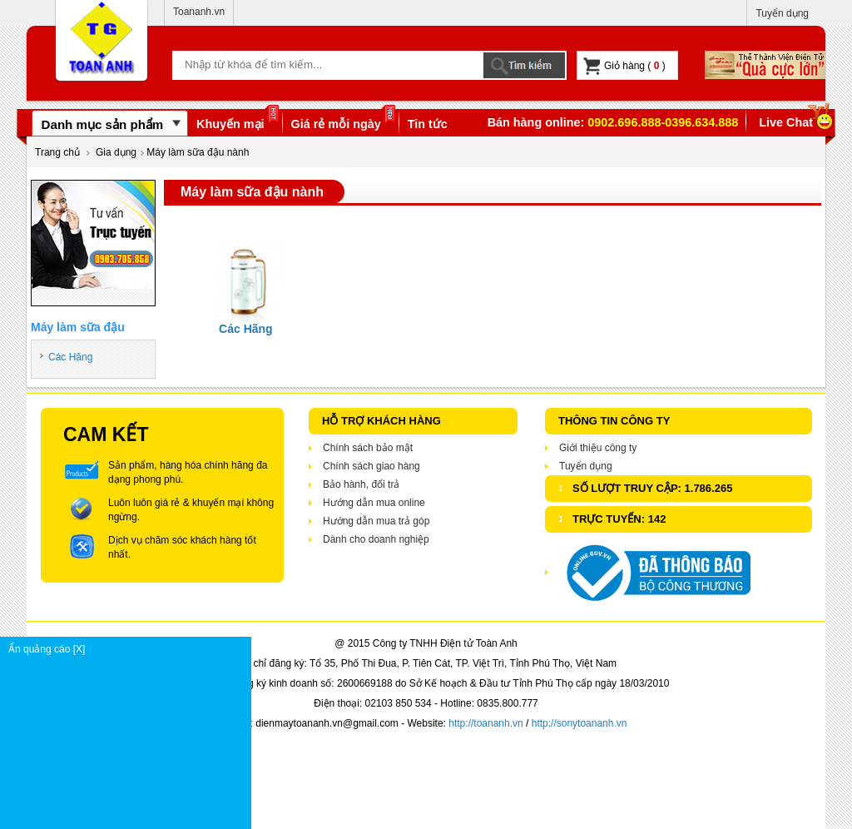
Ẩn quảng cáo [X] (129, 649)
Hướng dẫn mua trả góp (376, 521)
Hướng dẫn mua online (374, 503)
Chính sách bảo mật (368, 448)
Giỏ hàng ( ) (624, 66)
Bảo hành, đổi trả (361, 484)
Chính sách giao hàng (371, 466)
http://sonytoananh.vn (579, 723)
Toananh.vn (199, 11)
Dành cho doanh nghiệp (376, 539)
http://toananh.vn (485, 723)
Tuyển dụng (782, 13)
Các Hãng (70, 357)
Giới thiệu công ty (598, 448)
